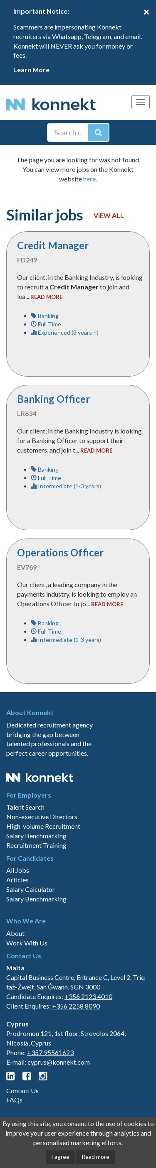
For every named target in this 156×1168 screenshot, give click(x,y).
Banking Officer (53, 399)
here (89, 179)
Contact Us (22, 1091)
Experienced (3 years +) (65, 332)
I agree (60, 1156)
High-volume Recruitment (43, 826)
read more (46, 297)
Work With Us (26, 943)
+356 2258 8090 (76, 1006)
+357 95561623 (50, 1052)
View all (109, 215)
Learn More (31, 69)
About (15, 933)
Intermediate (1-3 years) (66, 486)
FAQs (14, 1100)
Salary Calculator (30, 889)
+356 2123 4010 (88, 996)
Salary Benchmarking (36, 836)
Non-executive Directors (41, 816)
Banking (45, 315)
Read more (95, 1156)
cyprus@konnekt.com (58, 1062)
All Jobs (17, 870)
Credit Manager (53, 245)
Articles (17, 880)
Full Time (46, 324)
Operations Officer (60, 552)
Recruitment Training (36, 845)
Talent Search (25, 807)
